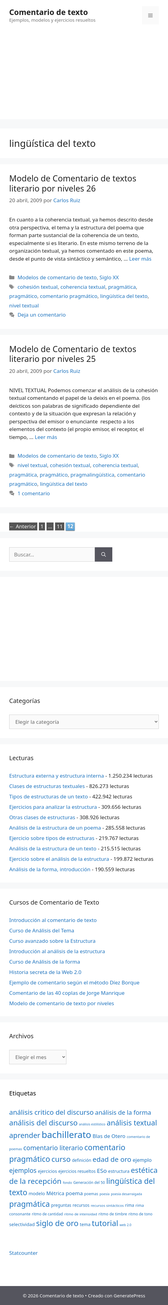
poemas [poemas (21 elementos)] (91, 1193)
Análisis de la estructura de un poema (55, 827)
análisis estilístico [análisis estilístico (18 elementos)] (92, 1124)
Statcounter (23, 1252)
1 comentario (33, 493)
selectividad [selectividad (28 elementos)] (22, 1224)
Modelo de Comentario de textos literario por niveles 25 (72, 353)
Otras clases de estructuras (42, 817)
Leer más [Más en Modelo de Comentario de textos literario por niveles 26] (140, 258)
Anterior (22, 526)
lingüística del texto (123, 295)
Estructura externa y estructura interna (56, 775)
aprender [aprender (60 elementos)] (24, 1135)
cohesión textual (37, 286)
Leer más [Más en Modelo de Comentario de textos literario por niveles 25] (46, 437)
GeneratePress (129, 1295)
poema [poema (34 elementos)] (74, 1193)
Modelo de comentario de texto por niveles (61, 1003)
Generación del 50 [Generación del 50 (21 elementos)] (89, 1182)
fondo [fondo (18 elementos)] (67, 1182)
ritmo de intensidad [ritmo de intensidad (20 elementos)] (80, 1214)
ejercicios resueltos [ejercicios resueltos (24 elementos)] (77, 1171)
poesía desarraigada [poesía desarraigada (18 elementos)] (126, 1194)
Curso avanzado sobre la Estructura (52, 940)
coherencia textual (82, 286)
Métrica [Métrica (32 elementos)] (55, 1193)
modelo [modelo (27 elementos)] (36, 1193)
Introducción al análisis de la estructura (57, 951)
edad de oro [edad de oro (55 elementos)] (112, 1159)
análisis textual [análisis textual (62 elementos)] (132, 1123)
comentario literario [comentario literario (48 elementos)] (53, 1147)
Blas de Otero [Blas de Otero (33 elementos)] (109, 1136)
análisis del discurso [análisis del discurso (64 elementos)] (43, 1123)
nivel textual (24, 305)
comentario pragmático (69, 295)
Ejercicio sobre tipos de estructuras (51, 838)
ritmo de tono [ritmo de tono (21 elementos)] (141, 1214)
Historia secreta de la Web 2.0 (45, 972)
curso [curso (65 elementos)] (61, 1159)
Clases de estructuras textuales (47, 786)
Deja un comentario (41, 314)
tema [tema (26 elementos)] (85, 1224)
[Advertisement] (84, 76)
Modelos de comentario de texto (57, 277)
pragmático (23, 295)
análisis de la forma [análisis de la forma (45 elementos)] (123, 1112)
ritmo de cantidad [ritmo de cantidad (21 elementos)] (47, 1214)
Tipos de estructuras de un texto (48, 796)
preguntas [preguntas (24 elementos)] (61, 1205)
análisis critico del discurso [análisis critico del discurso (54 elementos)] (51, 1112)
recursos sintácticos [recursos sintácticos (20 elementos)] (107, 1205)
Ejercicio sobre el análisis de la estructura (59, 858)
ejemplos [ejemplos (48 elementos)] (22, 1170)
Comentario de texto (48, 12)
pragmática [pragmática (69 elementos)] (29, 1204)
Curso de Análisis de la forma (44, 961)
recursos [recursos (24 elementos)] (81, 1205)
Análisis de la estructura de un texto (52, 848)
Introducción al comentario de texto (53, 920)
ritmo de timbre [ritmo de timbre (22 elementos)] (113, 1214)
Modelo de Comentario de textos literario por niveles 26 (72, 183)
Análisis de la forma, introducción (50, 869)
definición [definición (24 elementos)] (81, 1160)
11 (60, 526)
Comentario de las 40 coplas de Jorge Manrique (67, 992)
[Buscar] (103, 554)
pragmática (122, 286)
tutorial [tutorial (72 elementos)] (105, 1223)
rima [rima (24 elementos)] (129, 1205)
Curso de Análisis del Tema (41, 930)
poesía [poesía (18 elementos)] (104, 1194)
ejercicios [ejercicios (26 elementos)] (47, 1171)
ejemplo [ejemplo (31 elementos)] (142, 1159)
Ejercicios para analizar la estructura (53, 806)
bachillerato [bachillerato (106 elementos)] (66, 1134)
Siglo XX (109, 277)
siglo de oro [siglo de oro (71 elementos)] (57, 1223)
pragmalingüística (92, 474)
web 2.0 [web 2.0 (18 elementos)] (126, 1225)
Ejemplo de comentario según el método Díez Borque (74, 982)
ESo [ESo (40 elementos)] (102, 1171)
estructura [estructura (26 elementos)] (118, 1171)
